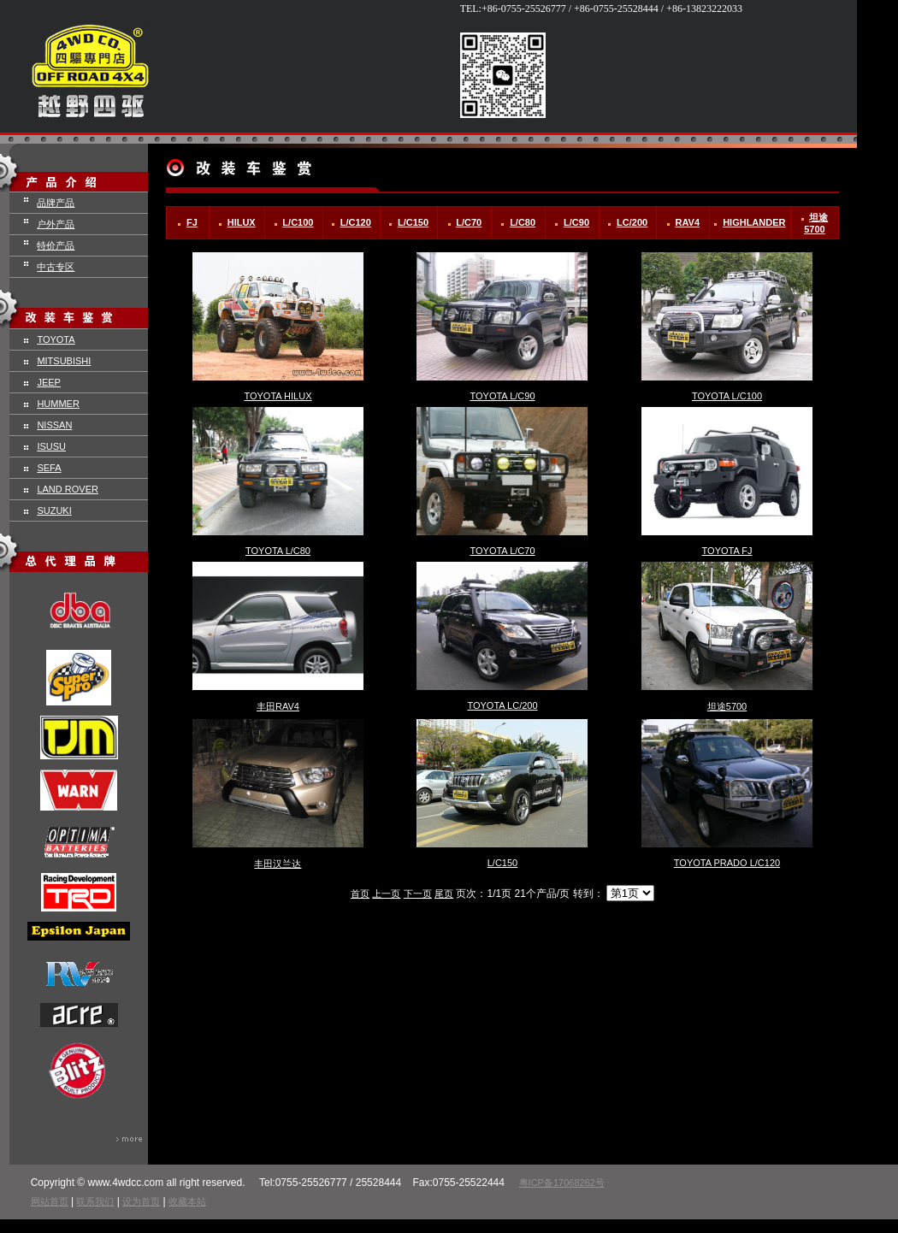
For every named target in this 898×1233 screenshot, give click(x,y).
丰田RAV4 (278, 706)
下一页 (418, 893)
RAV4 (688, 222)
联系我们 (95, 1201)
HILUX (241, 222)
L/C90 (576, 222)
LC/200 (632, 222)
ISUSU (51, 446)
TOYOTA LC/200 (502, 705)
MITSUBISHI (64, 361)
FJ (192, 222)
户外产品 (55, 224)
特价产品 (55, 245)
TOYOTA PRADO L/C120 (727, 863)
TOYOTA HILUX (277, 396)
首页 (360, 893)
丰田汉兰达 (277, 863)
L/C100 (297, 222)
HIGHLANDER (754, 222)
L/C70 (468, 222)
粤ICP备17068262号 (562, 1182)
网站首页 (49, 1201)
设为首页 (141, 1201)
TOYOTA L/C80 (277, 551)
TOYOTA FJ (727, 551)
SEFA (49, 468)
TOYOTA (55, 339)
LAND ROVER (67, 489)
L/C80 (522, 222)
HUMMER (58, 403)
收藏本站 (187, 1201)
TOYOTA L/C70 (502, 551)
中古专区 (55, 267)
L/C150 (413, 222)
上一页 (386, 893)
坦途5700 (727, 706)
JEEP (49, 382)
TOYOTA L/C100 (727, 396)
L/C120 (355, 222)
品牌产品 (55, 203)
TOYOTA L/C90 (502, 396)
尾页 (443, 893)
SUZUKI (54, 510)
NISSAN (54, 425)
